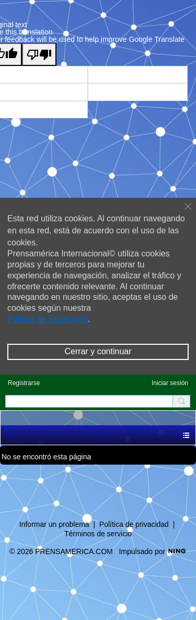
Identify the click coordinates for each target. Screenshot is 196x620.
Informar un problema (54, 524)
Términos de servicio (98, 533)
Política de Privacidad (47, 318)
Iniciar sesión (170, 383)
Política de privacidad (134, 524)
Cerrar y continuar (97, 351)
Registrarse (24, 383)
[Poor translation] (39, 54)
